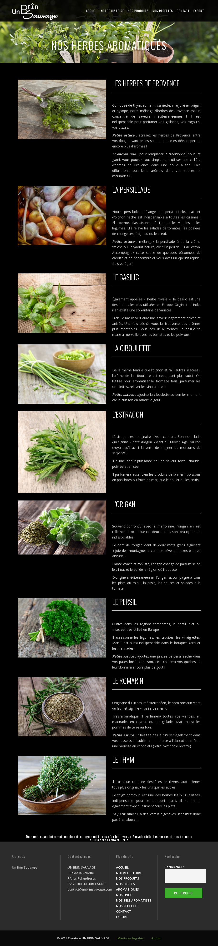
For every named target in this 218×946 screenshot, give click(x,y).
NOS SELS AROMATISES (133, 900)
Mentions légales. (130, 938)
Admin (156, 938)
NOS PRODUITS (138, 10)
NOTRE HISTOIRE (112, 10)
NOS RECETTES (162, 10)
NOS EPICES (124, 895)
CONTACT (183, 10)
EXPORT (198, 10)
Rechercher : (174, 867)
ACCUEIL (91, 10)
